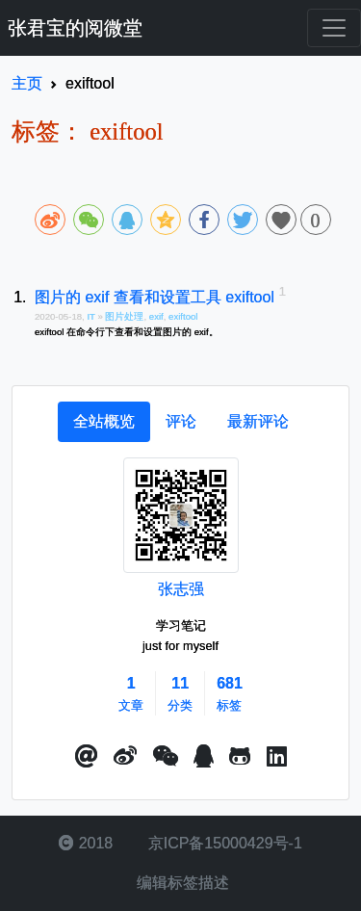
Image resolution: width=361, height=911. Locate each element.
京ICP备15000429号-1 (222, 843)
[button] (86, 757)
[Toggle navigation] (334, 28)
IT (92, 316)
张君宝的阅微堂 (75, 28)
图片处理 (124, 316)
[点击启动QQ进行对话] (203, 757)
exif (156, 316)
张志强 (181, 589)
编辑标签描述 (180, 882)
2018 (86, 843)
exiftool (182, 316)
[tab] (104, 422)
